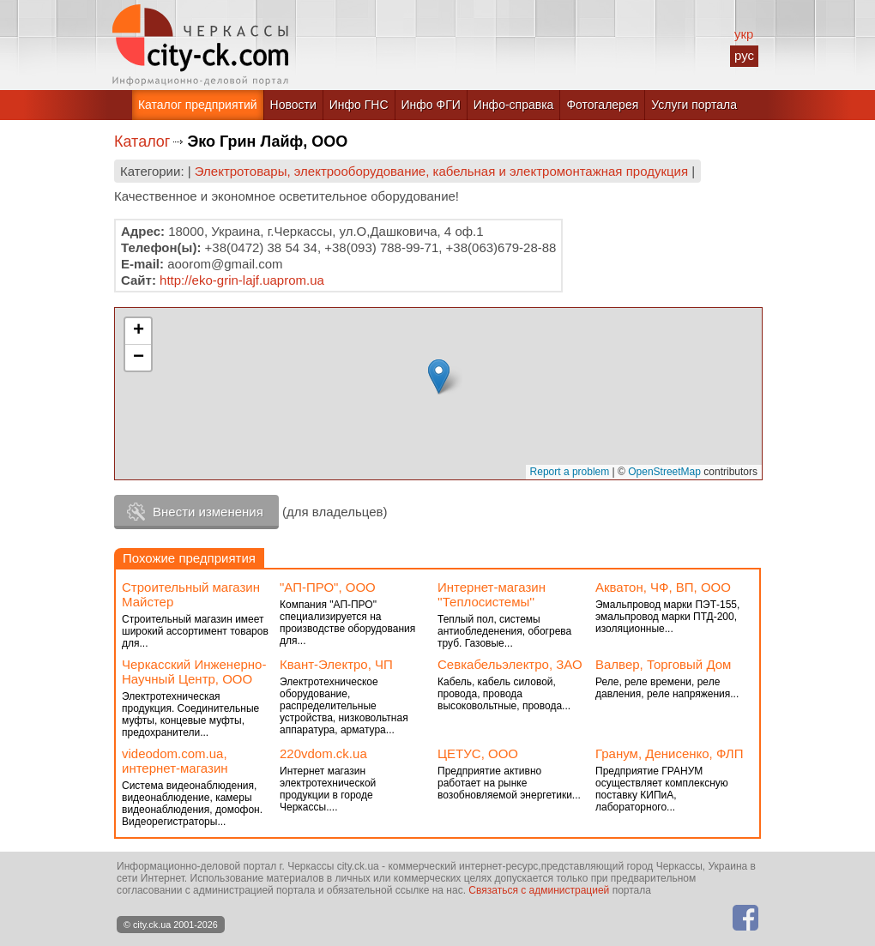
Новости (293, 104)
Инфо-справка (514, 104)
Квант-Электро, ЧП (336, 664)
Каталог (142, 141)
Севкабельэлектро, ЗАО (510, 664)
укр (743, 34)
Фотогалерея (602, 104)
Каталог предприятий (197, 104)
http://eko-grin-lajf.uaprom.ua (242, 280)
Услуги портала (694, 104)
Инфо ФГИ (431, 104)
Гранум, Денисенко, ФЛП (669, 753)
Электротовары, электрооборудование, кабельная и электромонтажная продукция (441, 171)
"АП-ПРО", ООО (328, 587)
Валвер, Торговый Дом (663, 664)
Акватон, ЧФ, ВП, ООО (663, 587)
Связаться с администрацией (538, 890)
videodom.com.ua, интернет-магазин (175, 760)
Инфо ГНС (359, 104)
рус (744, 55)
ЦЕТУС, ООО (478, 753)
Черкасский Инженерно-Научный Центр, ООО (194, 671)
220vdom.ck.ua (323, 753)
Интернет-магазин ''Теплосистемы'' (492, 594)
